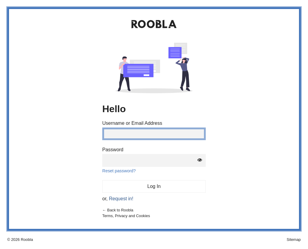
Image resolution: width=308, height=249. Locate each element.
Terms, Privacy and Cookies (126, 216)
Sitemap (294, 239)
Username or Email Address (132, 123)
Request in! (121, 198)
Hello (114, 108)
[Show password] (200, 160)
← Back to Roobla (117, 210)
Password (112, 149)
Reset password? (119, 170)
